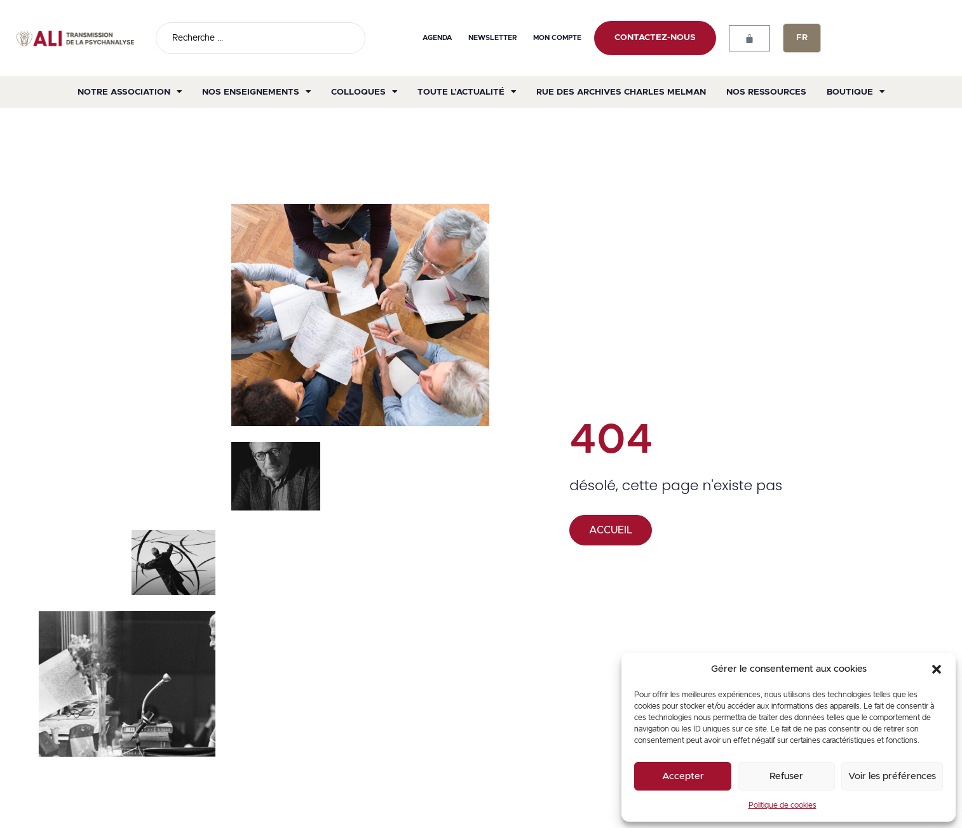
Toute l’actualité (466, 92)
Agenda (437, 37)
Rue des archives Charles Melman (621, 92)
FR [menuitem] (802, 38)
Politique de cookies (782, 805)
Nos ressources (766, 92)
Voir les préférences (892, 776)
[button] (936, 669)
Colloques (364, 92)
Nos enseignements (256, 92)
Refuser (786, 776)
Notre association (130, 92)
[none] (802, 38)
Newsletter (492, 37)
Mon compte (557, 37)
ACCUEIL (610, 530)
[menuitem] (802, 38)
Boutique (855, 92)
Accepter (683, 776)
